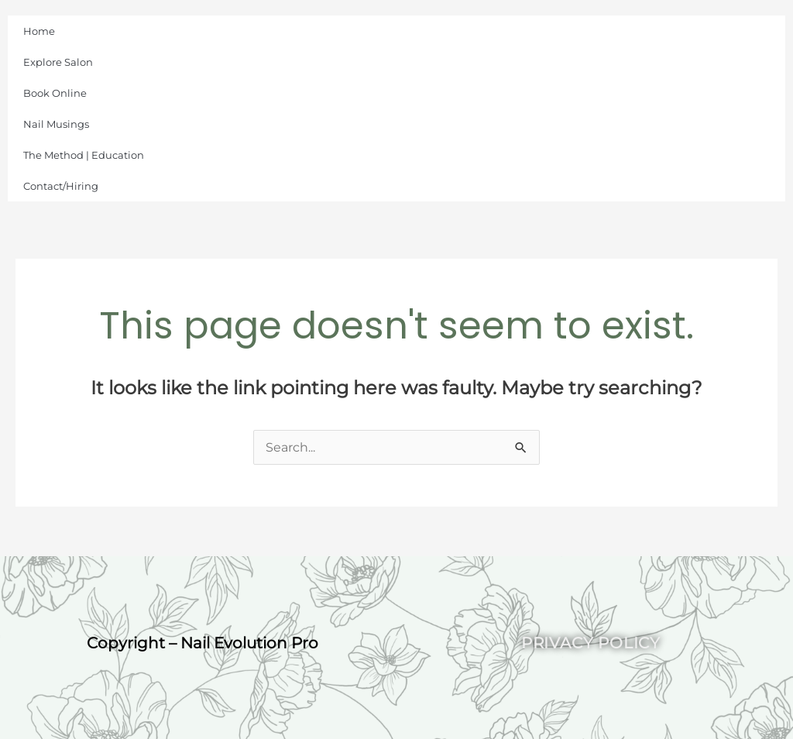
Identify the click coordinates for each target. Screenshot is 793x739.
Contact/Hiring (60, 186)
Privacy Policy (591, 643)
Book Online (55, 93)
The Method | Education (83, 155)
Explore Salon (58, 62)
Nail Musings (56, 124)
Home (39, 31)
